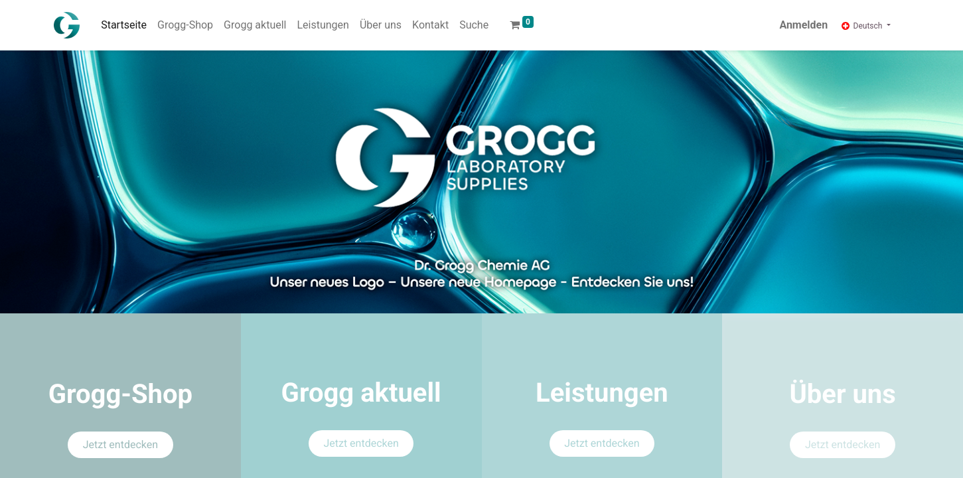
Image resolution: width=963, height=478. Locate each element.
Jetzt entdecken (120, 444)
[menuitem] (124, 25)
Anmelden (803, 25)
